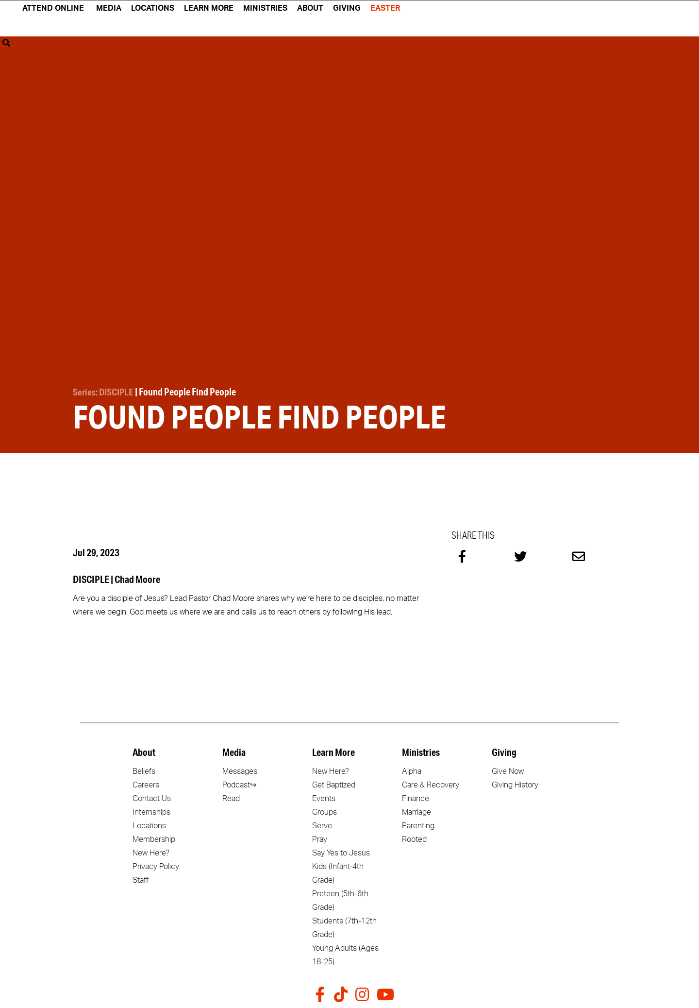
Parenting (418, 824)
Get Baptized (333, 783)
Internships (151, 811)
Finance (415, 797)
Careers (146, 783)
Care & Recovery (430, 783)
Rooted (414, 838)
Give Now (508, 770)
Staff (141, 879)
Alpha (411, 770)
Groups (324, 811)
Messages (239, 770)
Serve (322, 824)
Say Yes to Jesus (341, 851)
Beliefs (144, 770)
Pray (319, 838)
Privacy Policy (156, 865)
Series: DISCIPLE (104, 391)
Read (231, 797)
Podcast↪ (239, 783)
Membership (154, 838)
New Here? (151, 851)
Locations (149, 824)
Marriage (416, 811)
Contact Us (152, 797)
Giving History (515, 783)
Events (323, 797)
